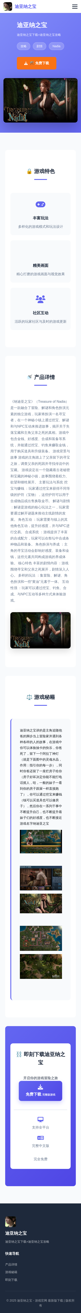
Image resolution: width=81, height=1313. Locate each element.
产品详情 (11, 1264)
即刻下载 (11, 1280)
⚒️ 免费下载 (36, 63)
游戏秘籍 (11, 1272)
